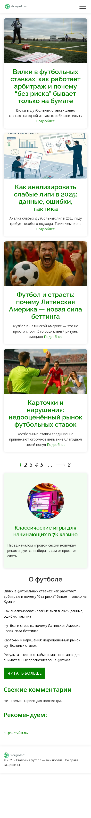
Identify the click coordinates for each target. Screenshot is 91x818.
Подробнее (45, 121)
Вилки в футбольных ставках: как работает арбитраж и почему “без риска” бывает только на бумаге (45, 86)
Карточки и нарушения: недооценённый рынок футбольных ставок (45, 413)
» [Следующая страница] (61, 464)
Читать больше (24, 673)
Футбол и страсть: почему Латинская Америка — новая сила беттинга (45, 305)
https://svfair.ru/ (16, 732)
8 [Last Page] (70, 464)
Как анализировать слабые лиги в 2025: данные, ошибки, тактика (45, 198)
